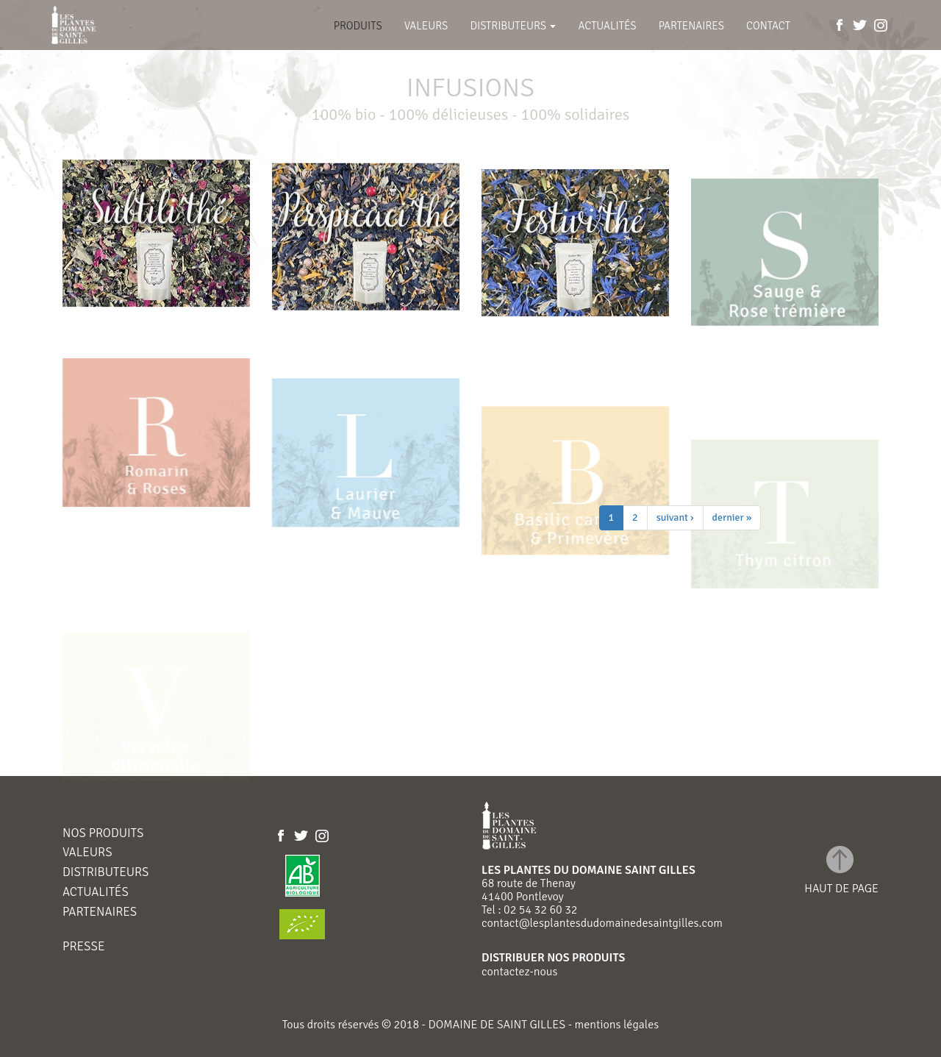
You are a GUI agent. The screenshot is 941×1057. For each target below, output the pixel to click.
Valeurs (426, 25)
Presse (83, 947)
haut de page (841, 888)
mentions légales (615, 1024)
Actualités (607, 25)
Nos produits (102, 834)
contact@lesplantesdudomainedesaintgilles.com (602, 923)
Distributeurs (513, 25)
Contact (768, 25)
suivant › (675, 517)
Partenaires (691, 25)
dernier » (732, 517)
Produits (358, 25)
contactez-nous (519, 971)
